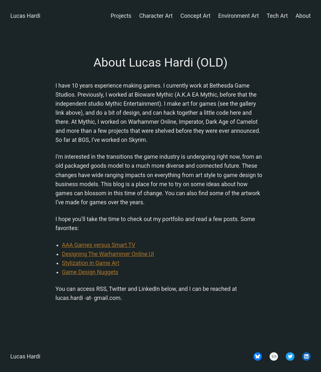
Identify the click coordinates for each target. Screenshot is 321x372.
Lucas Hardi (25, 16)
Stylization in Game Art (90, 263)
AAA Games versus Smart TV (98, 245)
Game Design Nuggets (90, 272)
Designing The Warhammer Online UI (108, 254)
